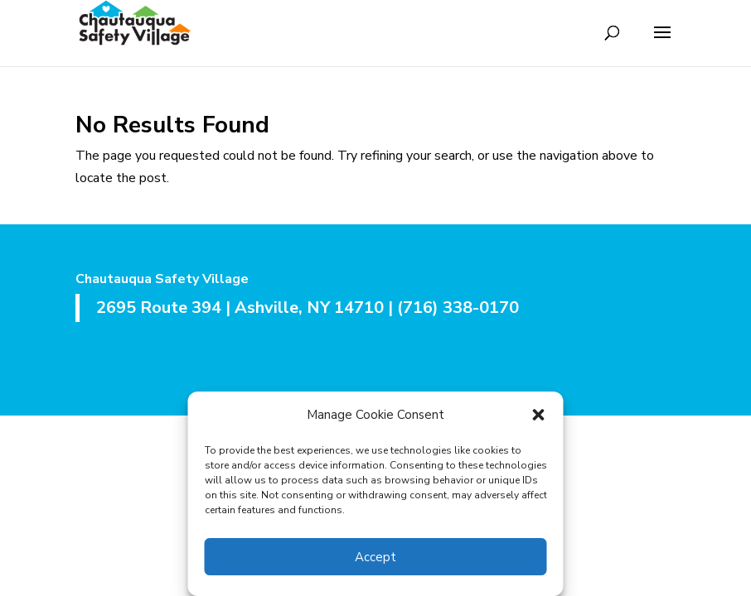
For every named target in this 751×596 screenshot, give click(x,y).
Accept (375, 557)
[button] (539, 414)
